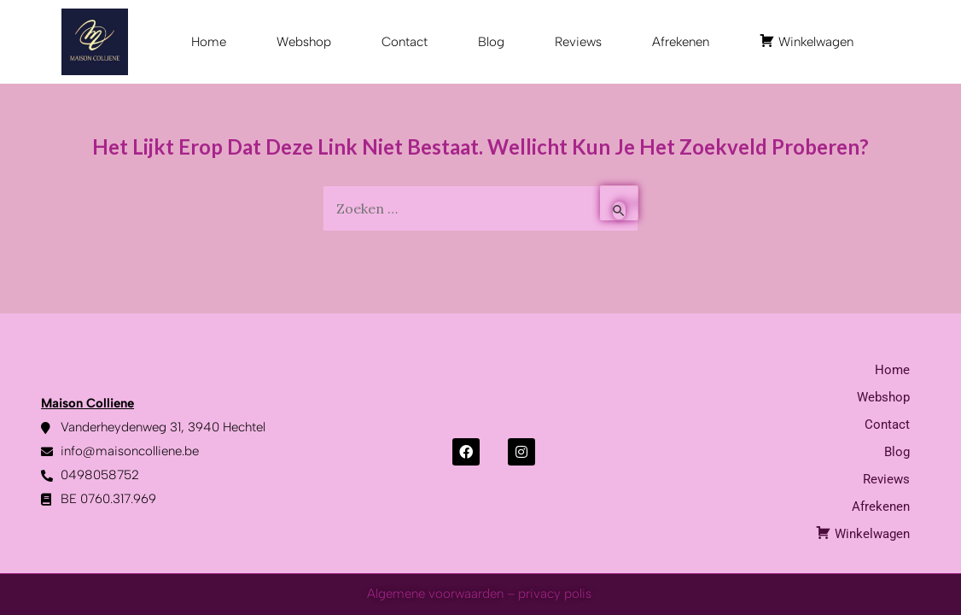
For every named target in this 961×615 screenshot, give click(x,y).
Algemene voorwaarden (435, 593)
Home (208, 42)
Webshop (304, 42)
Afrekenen (680, 42)
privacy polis (556, 593)
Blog (491, 42)
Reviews (578, 42)
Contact (404, 42)
